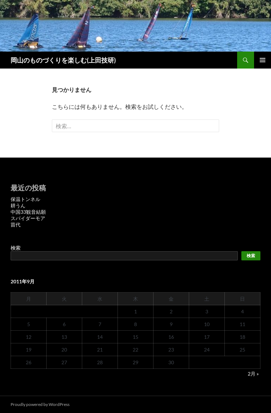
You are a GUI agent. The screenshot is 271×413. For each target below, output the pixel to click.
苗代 (15, 225)
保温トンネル (25, 199)
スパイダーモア (28, 218)
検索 (15, 248)
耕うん (18, 205)
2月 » (253, 374)
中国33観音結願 (28, 212)
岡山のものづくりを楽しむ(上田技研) (63, 60)
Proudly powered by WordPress (40, 404)
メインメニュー (262, 60)
